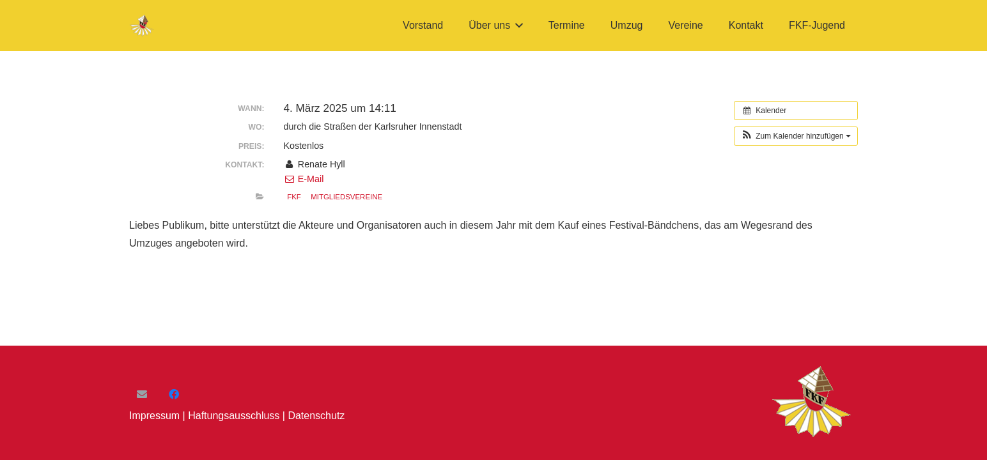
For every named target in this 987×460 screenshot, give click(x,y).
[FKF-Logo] (142, 26)
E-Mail (303, 179)
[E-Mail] (142, 394)
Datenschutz (316, 415)
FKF (294, 197)
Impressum (154, 415)
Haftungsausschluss (233, 415)
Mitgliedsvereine (346, 197)
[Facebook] (174, 394)
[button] (516, 25)
